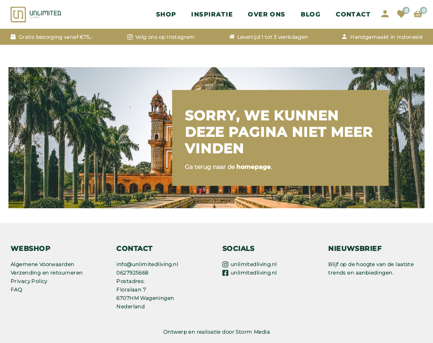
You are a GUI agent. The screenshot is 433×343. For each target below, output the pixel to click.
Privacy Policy (29, 281)
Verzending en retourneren (47, 273)
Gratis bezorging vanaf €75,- (56, 37)
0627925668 (132, 273)
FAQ (16, 289)
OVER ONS (266, 14)
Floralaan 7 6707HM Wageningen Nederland (145, 298)
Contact (353, 14)
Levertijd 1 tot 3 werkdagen (272, 37)
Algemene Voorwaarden (42, 264)
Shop (166, 14)
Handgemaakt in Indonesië (386, 37)
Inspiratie (212, 14)
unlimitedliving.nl (253, 264)
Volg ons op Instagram (165, 37)
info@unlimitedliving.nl (147, 264)
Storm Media (253, 332)
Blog (311, 14)
